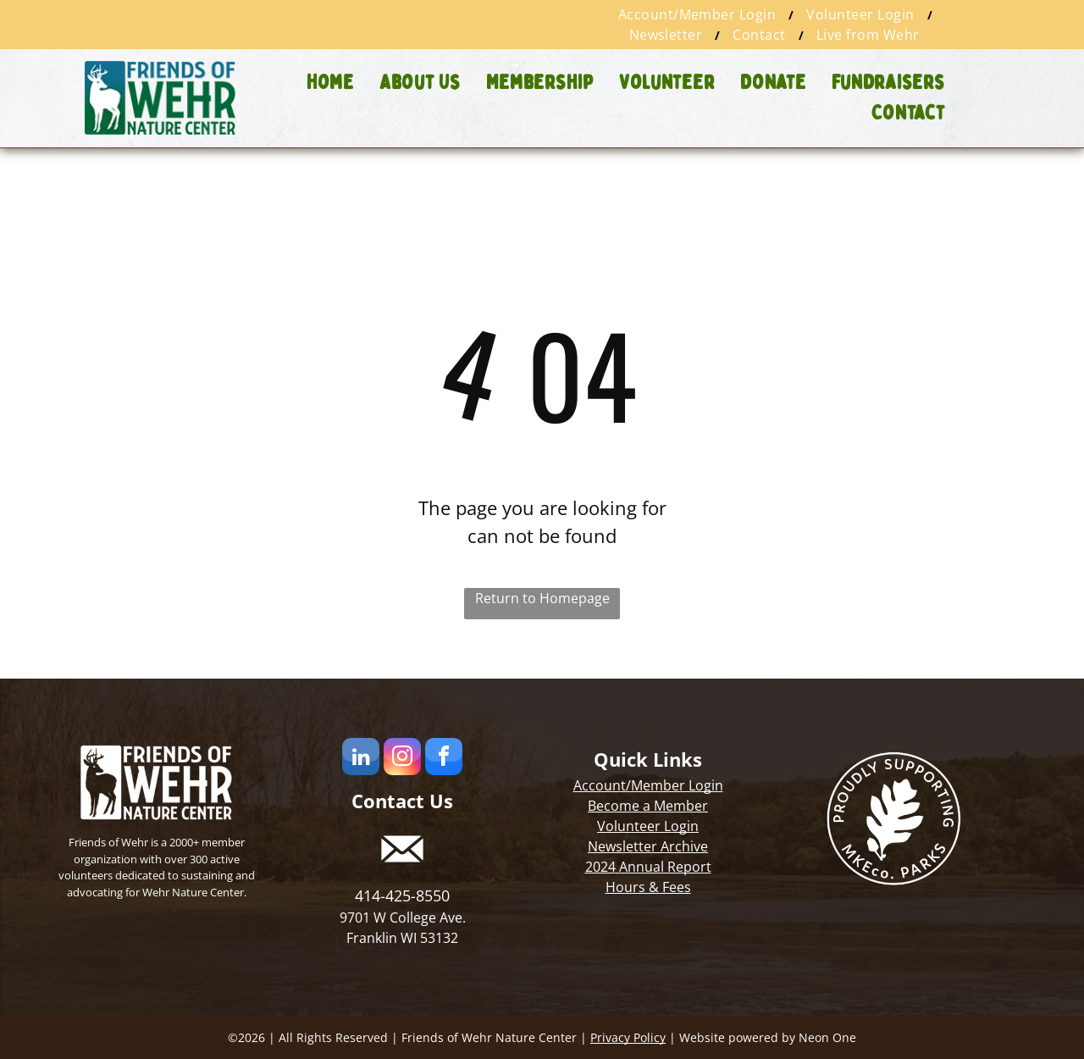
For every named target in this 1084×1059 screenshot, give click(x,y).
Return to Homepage (542, 598)
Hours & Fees (648, 887)
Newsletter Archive (648, 846)
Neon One (827, 1037)
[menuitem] (700, 14)
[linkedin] (360, 758)
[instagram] (402, 758)
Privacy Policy (628, 1037)
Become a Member (648, 805)
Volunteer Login (648, 826)
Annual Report (665, 866)
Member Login (677, 785)
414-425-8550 (402, 895)
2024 (600, 866)
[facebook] (443, 758)
